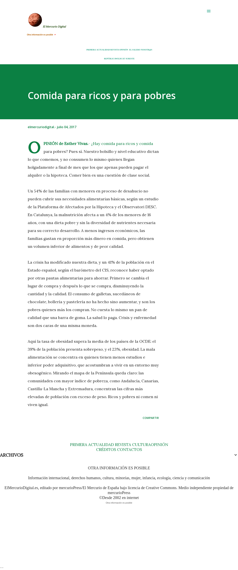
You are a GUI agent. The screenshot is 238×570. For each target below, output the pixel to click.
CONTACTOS (129, 449)
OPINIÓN (123, 50)
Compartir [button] (151, 418)
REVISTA (114, 50)
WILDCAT (120, 59)
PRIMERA (91, 50)
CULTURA (141, 444)
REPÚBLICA (110, 59)
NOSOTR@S (146, 50)
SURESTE (130, 59)
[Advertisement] (118, 537)
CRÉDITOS (106, 449)
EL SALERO (134, 50)
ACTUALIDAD (103, 50)
